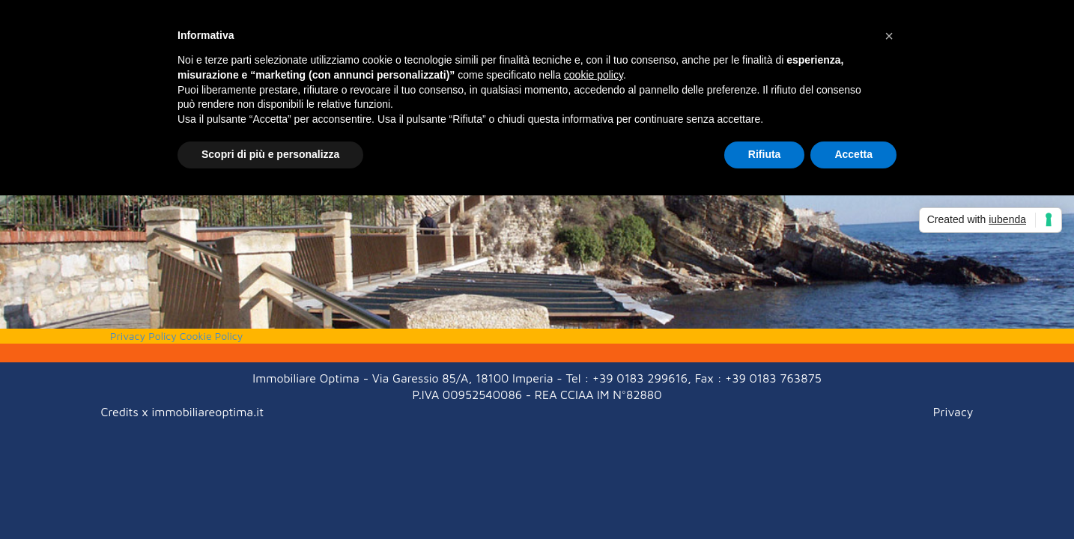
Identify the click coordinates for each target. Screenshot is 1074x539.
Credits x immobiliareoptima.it (182, 411)
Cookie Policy (211, 335)
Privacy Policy (143, 335)
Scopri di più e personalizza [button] (270, 154)
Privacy (953, 411)
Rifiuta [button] (764, 154)
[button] (889, 36)
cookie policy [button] (593, 75)
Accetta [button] (853, 154)
